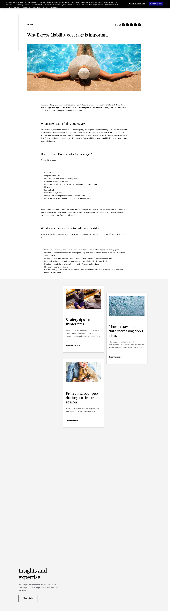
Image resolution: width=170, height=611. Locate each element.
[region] (85, 4)
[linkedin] (127, 24)
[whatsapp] (135, 24)
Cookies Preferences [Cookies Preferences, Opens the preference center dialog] (137, 3)
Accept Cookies (156, 3)
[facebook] (123, 24)
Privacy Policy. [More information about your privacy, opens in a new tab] (54, 7)
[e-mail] (131, 24)
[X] (139, 24)
